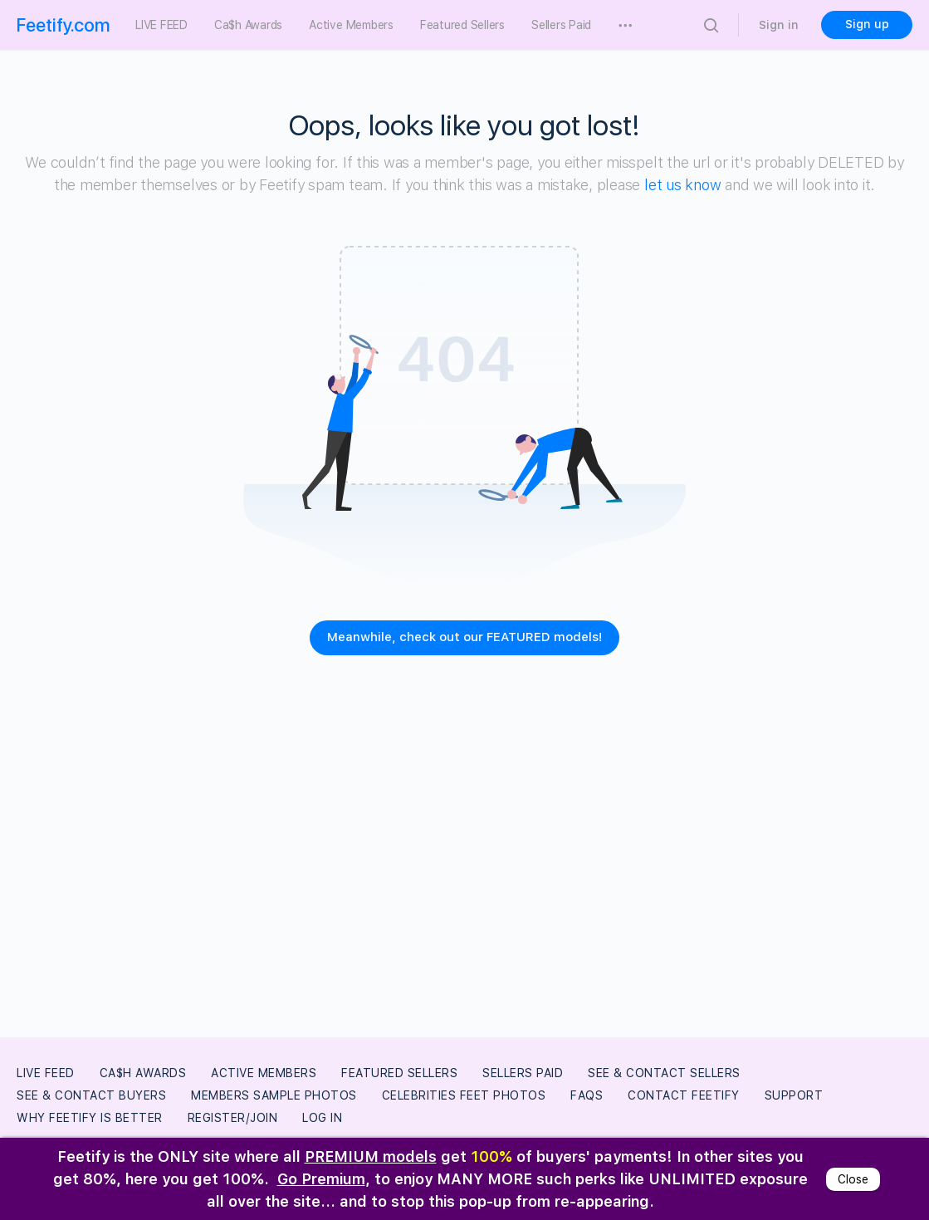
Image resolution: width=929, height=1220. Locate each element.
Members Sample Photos (274, 1095)
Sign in (779, 25)
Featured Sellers (399, 1073)
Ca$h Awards (143, 1073)
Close (853, 1179)
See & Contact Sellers (664, 1073)
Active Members (263, 1073)
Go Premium (321, 1179)
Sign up (867, 24)
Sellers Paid (522, 1073)
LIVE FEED (46, 1073)
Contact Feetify (684, 1095)
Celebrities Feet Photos (464, 1095)
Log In (322, 1117)
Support (794, 1095)
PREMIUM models (371, 1156)
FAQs (586, 1095)
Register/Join (233, 1117)
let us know (682, 185)
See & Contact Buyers (91, 1095)
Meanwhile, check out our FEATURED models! (464, 637)
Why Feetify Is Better (90, 1117)
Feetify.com (63, 25)
